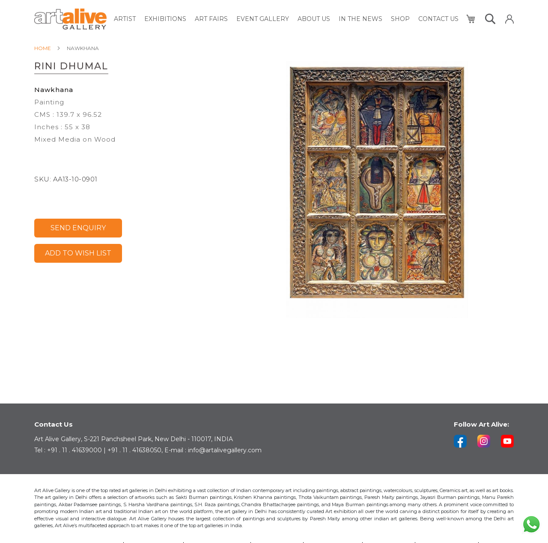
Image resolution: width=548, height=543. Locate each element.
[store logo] (70, 19)
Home (42, 48)
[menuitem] (125, 19)
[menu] (286, 19)
